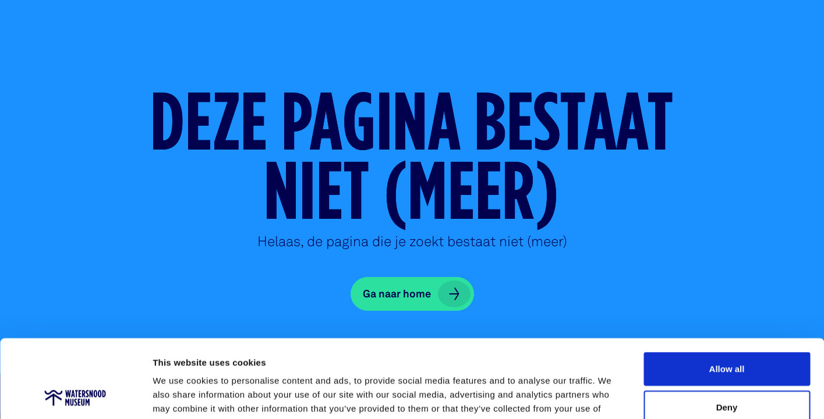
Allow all (727, 295)
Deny (727, 334)
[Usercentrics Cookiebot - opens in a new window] (75, 396)
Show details (611, 396)
